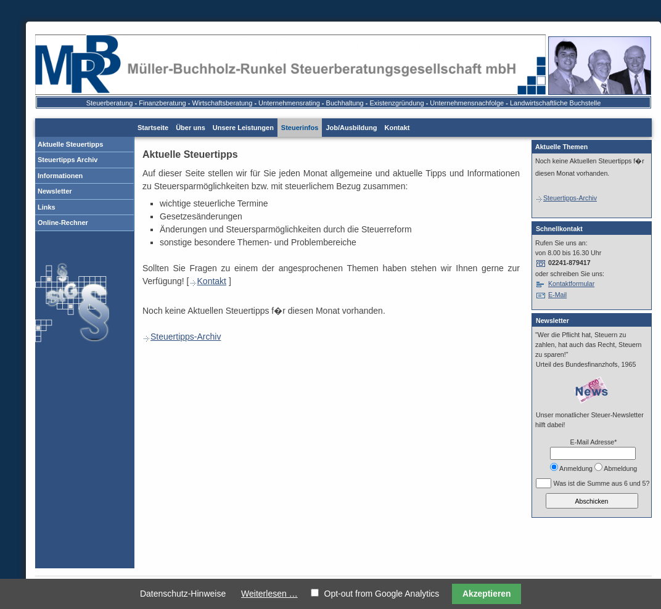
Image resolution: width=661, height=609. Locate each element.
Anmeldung (576, 468)
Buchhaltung (345, 103)
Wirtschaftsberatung (222, 103)
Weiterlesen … (269, 594)
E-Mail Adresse (593, 442)
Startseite (153, 127)
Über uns (190, 127)
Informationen (60, 175)
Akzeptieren (486, 594)
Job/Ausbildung (351, 127)
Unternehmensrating (289, 103)
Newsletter (55, 191)
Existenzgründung (397, 103)
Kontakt (396, 127)
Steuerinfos (300, 127)
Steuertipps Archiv (67, 159)
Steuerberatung (109, 103)
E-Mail (557, 294)
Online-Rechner (63, 222)
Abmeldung (620, 468)
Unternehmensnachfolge (467, 103)
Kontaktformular (571, 283)
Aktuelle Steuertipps (70, 144)
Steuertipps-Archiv (181, 336)
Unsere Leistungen (243, 127)
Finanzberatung (162, 103)
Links (46, 207)
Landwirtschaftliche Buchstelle (555, 103)
